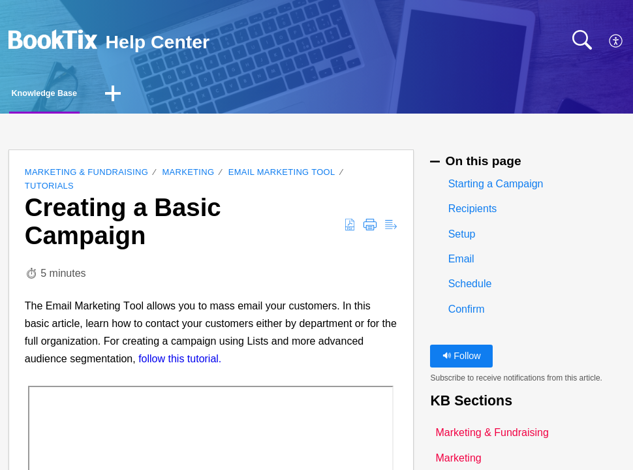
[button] (616, 41)
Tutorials (49, 189)
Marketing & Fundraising (86, 176)
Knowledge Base (73, 95)
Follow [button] (461, 359)
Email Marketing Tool (281, 176)
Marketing (188, 176)
